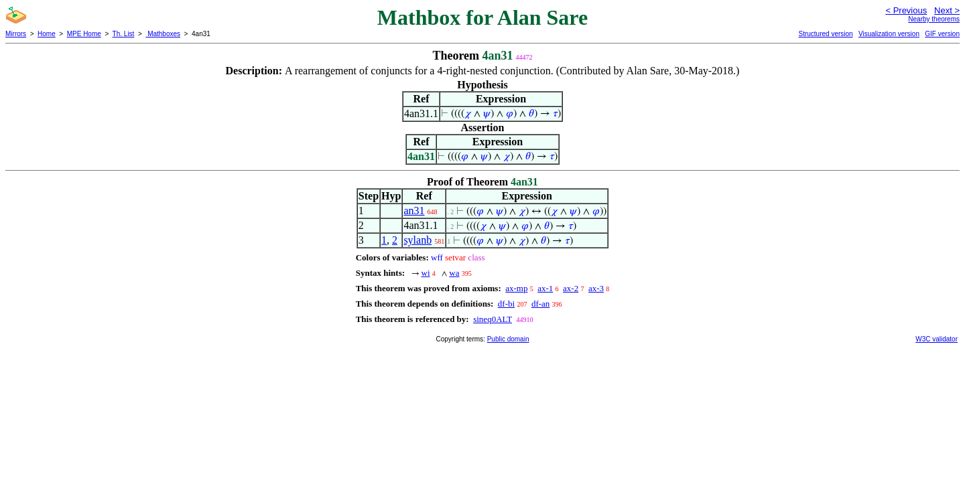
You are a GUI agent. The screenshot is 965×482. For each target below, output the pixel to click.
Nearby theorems (934, 19)
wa (454, 273)
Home (47, 33)
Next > (947, 10)
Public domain (508, 339)
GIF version (942, 33)
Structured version (825, 33)
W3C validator (936, 339)
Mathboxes (162, 33)
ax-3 (596, 288)
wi (426, 273)
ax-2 (570, 288)
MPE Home (84, 33)
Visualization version (888, 33)
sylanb (417, 240)
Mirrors (15, 33)
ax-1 (545, 288)
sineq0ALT (492, 319)
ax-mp (516, 288)
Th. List (124, 33)
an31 (413, 210)
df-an (540, 304)
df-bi (506, 304)
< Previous (906, 10)
